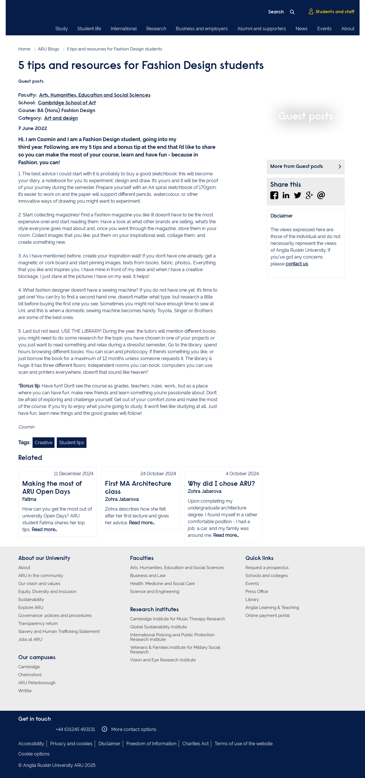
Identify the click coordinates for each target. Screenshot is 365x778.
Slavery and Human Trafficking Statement (59, 631)
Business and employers (202, 28)
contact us (297, 264)
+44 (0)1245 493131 (75, 729)
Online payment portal (267, 615)
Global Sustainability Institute (158, 626)
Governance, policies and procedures (55, 615)
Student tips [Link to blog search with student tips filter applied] (71, 442)
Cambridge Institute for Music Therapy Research (177, 618)
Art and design (61, 118)
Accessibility (31, 743)
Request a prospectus (267, 567)
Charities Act (195, 743)
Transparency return (38, 623)
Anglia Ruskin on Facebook (22, 729)
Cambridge (29, 666)
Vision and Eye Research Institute (163, 660)
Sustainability (31, 599)
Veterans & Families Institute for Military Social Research (175, 650)
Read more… (44, 529)
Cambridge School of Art (67, 103)
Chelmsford (29, 674)
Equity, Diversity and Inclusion (47, 591)
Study (61, 28)
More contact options (129, 729)
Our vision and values (39, 583)
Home (24, 49)
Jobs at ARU (30, 639)
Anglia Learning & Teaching (272, 607)
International (124, 28)
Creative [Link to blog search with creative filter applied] (43, 442)
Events (324, 28)
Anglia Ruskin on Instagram (30, 729)
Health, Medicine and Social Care (162, 583)
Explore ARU (30, 607)
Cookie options (34, 754)
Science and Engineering (154, 591)
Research (156, 28)
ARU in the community (40, 575)
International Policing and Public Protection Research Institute (172, 637)
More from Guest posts (296, 166)
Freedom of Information (151, 743)
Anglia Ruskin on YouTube (47, 729)
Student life (89, 28)
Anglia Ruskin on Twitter (39, 729)
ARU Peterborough (37, 682)
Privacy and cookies (71, 743)
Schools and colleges (266, 575)
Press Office (256, 591)
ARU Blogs (48, 49)
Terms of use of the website (244, 743)
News (302, 28)
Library (252, 599)
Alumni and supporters (261, 28)
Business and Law (148, 575)
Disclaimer (109, 743)
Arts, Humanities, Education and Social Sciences (94, 95)
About (347, 28)
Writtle (25, 690)
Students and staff (331, 12)
